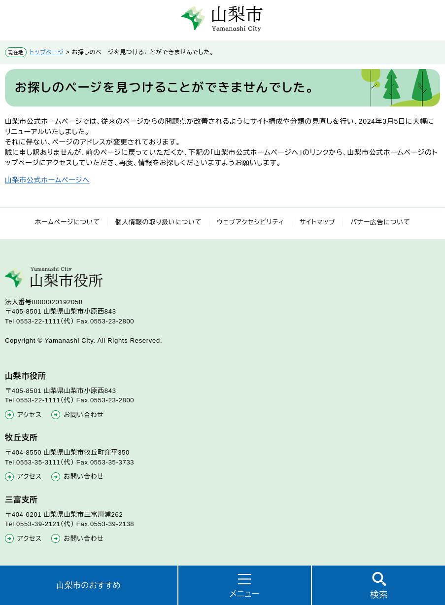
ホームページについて (67, 222)
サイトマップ (318, 222)
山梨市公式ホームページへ (47, 180)
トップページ (47, 52)
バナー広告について (380, 222)
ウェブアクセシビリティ (250, 222)
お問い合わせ (83, 415)
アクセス (29, 415)
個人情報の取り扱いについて (158, 222)
